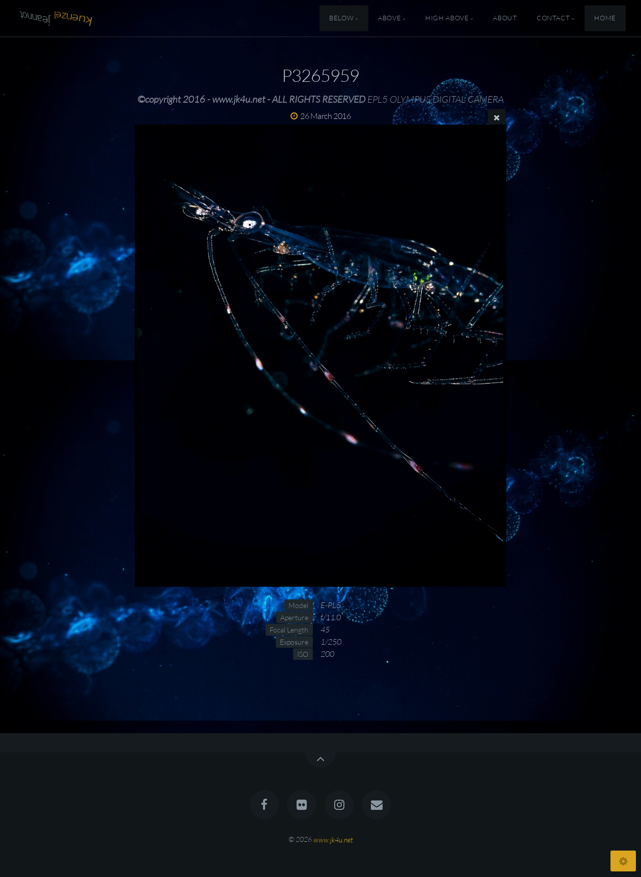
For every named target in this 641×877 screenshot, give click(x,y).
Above (389, 18)
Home (605, 18)
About (505, 18)
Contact (553, 18)
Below (341, 18)
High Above (447, 18)
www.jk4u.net (333, 839)
